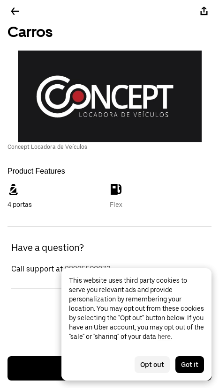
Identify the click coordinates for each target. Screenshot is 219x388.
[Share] (204, 11)
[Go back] (15, 11)
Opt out (152, 364)
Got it (189, 364)
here (164, 336)
